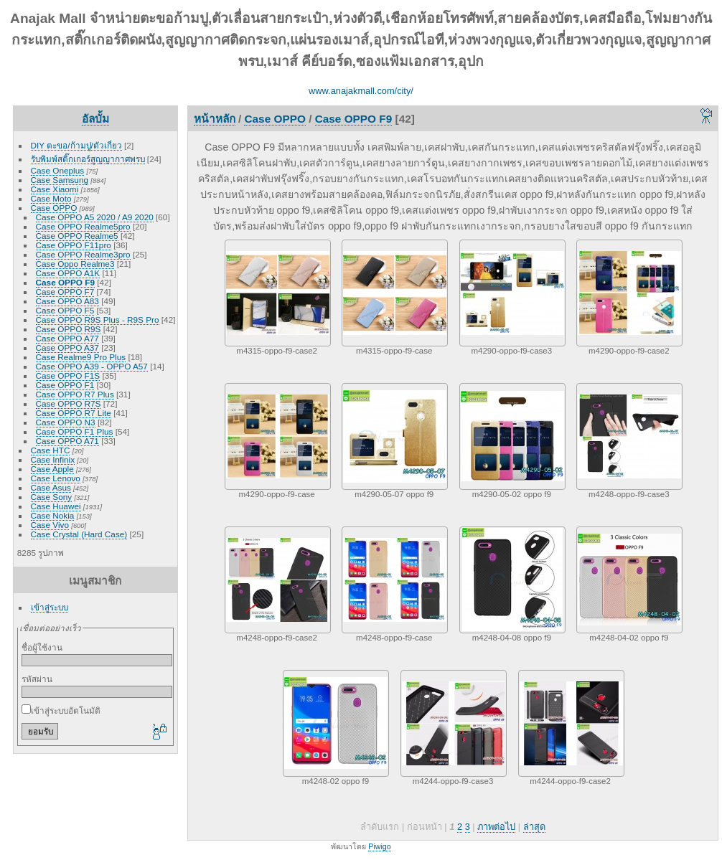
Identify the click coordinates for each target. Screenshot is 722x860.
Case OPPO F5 (65, 310)
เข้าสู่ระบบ (49, 607)
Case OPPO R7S (68, 403)
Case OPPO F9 (65, 282)
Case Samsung (59, 179)
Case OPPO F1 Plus (74, 431)
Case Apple (52, 468)
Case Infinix (53, 459)
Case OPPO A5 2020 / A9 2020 (95, 217)
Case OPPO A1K (68, 273)
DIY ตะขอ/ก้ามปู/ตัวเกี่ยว (76, 145)
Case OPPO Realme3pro (83, 254)
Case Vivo (50, 524)
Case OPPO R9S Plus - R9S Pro (97, 319)
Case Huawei (56, 506)
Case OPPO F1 (65, 384)
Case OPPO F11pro (73, 245)
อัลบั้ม (95, 119)
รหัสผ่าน (37, 679)
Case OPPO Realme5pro (83, 226)
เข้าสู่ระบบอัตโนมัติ (61, 710)
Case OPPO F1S (68, 375)
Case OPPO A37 (67, 347)
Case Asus (51, 487)
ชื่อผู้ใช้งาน (42, 647)
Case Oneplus (58, 170)
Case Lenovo (55, 478)
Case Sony (51, 496)
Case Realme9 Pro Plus (81, 357)
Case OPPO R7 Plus (75, 394)
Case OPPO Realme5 (77, 235)
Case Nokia (53, 515)
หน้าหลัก (214, 119)
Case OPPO (54, 207)
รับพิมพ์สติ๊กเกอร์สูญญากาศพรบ (88, 159)
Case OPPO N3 (65, 422)
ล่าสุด (534, 826)
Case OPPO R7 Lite (73, 412)
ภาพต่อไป (496, 826)
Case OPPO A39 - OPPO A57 (92, 366)
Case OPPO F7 (65, 291)
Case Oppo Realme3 (75, 263)
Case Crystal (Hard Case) (79, 534)
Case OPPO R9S (68, 329)
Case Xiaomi (55, 189)
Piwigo (379, 846)
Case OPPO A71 (67, 440)
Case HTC (50, 450)
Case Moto (51, 198)
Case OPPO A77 (67, 338)
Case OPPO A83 (67, 301)
